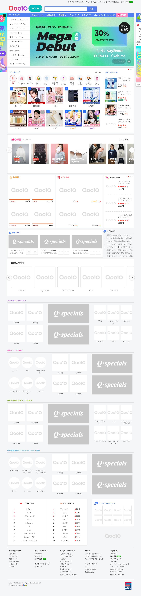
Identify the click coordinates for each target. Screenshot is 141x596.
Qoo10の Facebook (116, 569)
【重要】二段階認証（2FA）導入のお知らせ (120, 253)
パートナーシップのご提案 (119, 564)
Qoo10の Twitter (116, 572)
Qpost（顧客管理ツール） (94, 556)
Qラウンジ (38, 567)
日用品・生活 (14, 46)
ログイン (71, 2)
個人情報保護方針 (66, 561)
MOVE (16, 139)
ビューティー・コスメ (18, 24)
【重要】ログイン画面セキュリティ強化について (120, 250)
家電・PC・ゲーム (16, 37)
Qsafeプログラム (66, 572)
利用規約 (63, 559)
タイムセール (111, 72)
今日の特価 (65, 177)
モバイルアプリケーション (94, 559)
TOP (138, 85)
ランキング (14, 72)
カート (90, 2)
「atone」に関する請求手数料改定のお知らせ (120, 241)
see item (102, 307)
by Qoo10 (27, 139)
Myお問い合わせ (65, 554)
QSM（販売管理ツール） (93, 554)
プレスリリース (115, 559)
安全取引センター (66, 569)
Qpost (98, 2)
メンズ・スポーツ (16, 33)
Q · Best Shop (115, 178)
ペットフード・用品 (17, 55)
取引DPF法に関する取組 (68, 574)
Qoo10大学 (125, 2)
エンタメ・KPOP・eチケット (20, 64)
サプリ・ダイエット (17, 28)
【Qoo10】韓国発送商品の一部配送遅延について (120, 238)
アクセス (63, 567)
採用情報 (113, 556)
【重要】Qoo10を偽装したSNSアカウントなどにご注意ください (120, 235)
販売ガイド (38, 556)
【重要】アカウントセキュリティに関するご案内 (120, 256)
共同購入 (16, 177)
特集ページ (16, 233)
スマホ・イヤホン (16, 42)
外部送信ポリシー (66, 564)
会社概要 (113, 554)
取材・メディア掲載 (117, 567)
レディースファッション (18, 19)
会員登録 (12, 554)
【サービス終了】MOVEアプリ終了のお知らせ (120, 244)
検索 (91, 9)
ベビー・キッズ (15, 59)
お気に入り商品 (90, 569)
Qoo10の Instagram (117, 574)
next (132, 150)
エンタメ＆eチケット (107, 503)
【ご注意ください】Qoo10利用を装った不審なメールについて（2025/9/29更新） (120, 247)
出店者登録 (38, 554)
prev (9, 150)
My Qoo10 (80, 2)
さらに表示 (98, 72)
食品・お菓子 (14, 50)
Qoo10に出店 (114, 2)
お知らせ (111, 231)
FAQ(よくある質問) (66, 556)
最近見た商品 (89, 572)
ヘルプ (105, 2)
